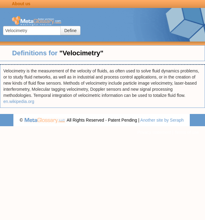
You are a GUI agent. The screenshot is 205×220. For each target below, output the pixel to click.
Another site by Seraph (162, 120)
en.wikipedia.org (18, 101)
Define (70, 30)
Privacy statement (154, 132)
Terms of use (187, 132)
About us (21, 3)
